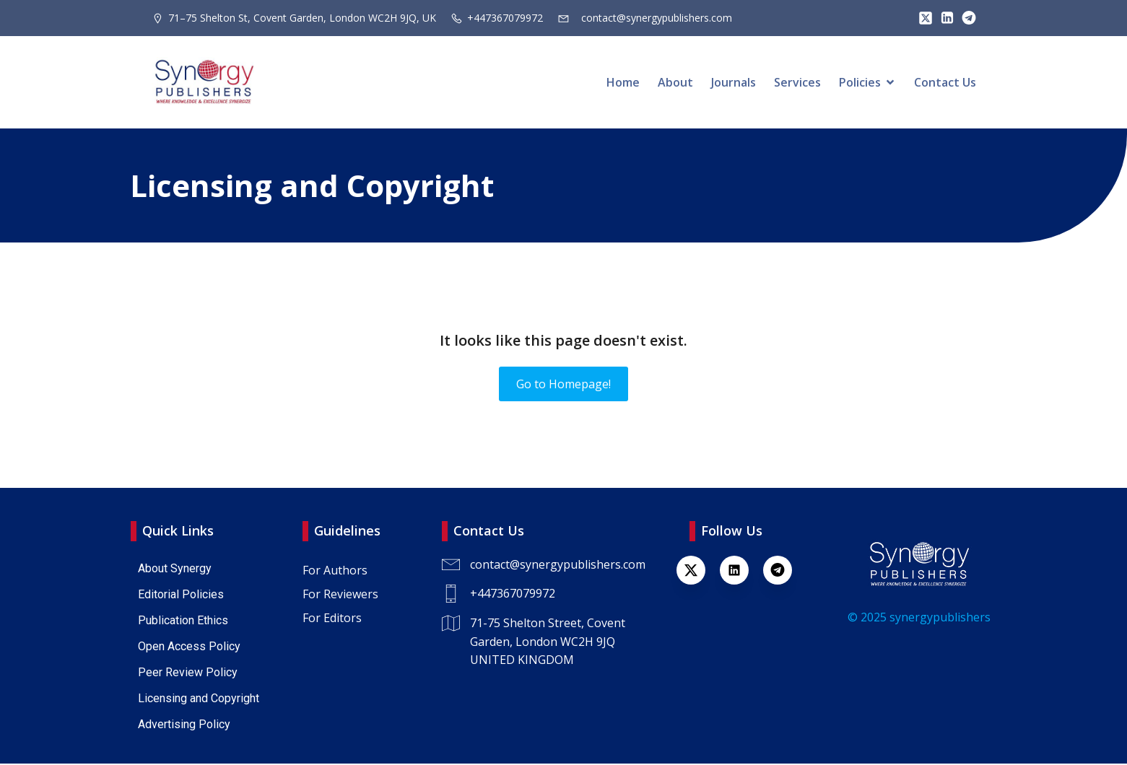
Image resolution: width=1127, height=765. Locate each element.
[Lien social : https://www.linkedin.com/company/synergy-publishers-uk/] (741, 571)
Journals (733, 83)
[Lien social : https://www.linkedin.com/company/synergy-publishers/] (943, 18)
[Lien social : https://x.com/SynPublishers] (922, 18)
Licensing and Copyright (198, 700)
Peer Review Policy (188, 674)
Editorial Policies (181, 596)
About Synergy (175, 570)
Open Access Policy (189, 648)
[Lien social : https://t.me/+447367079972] (965, 18)
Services (797, 83)
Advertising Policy (184, 726)
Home (623, 83)
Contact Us (945, 83)
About (675, 83)
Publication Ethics (183, 622)
